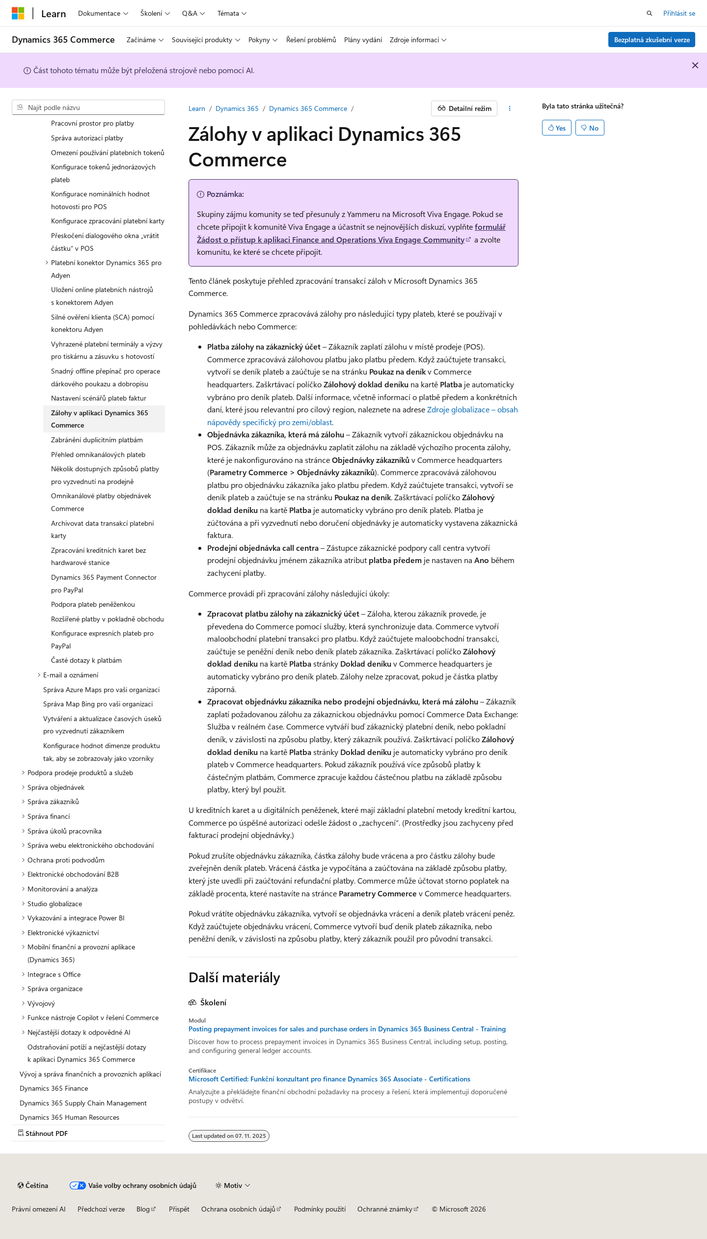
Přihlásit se (679, 13)
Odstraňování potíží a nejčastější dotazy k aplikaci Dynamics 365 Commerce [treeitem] (86, 1053)
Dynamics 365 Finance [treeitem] (54, 1088)
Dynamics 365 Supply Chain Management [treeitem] (83, 1102)
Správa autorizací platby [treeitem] (87, 137)
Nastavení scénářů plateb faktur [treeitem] (98, 398)
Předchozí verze (101, 1208)
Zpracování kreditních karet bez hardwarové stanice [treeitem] (98, 556)
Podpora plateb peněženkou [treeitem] (93, 604)
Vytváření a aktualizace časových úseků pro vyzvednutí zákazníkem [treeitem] (102, 725)
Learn (197, 108)
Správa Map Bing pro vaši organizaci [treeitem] (98, 703)
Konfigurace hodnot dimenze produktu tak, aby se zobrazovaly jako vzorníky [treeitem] (101, 752)
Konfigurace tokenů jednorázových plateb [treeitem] (103, 173)
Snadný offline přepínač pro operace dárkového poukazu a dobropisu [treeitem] (105, 377)
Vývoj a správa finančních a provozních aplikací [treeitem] (90, 1073)
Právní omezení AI (39, 1208)
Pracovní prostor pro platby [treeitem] (92, 123)
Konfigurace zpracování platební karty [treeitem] (107, 220)
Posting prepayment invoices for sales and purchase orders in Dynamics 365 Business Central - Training (347, 1028)
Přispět (179, 1208)
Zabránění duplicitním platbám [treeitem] (97, 439)
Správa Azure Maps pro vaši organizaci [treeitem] (101, 689)
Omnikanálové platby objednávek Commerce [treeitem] (101, 502)
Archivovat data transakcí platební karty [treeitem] (102, 529)
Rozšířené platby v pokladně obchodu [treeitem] (107, 618)
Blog (143, 1208)
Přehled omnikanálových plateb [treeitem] (98, 454)
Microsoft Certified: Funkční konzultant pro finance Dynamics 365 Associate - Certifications (329, 1079)
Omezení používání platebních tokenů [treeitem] (107, 152)
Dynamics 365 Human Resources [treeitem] (69, 1117)
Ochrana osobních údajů (238, 1208)
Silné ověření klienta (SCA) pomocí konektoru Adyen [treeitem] (102, 323)
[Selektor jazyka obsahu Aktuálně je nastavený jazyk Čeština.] (33, 1185)
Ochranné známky (384, 1208)
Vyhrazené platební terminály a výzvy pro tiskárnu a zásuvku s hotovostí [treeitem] (107, 350)
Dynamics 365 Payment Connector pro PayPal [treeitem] (104, 583)
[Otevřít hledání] (649, 13)
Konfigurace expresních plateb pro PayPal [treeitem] (102, 639)
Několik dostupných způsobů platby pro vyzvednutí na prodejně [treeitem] (105, 475)
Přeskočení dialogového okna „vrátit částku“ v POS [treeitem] (105, 242)
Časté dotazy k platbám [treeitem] (86, 660)
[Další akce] (509, 108)
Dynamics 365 (237, 108)
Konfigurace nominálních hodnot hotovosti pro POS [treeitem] (100, 200)
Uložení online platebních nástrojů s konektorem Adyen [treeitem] (102, 296)
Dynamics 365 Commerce (308, 108)
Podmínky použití (320, 1208)
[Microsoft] (18, 13)
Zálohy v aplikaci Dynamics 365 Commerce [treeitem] (99, 419)
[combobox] (88, 107)
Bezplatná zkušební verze (652, 39)
